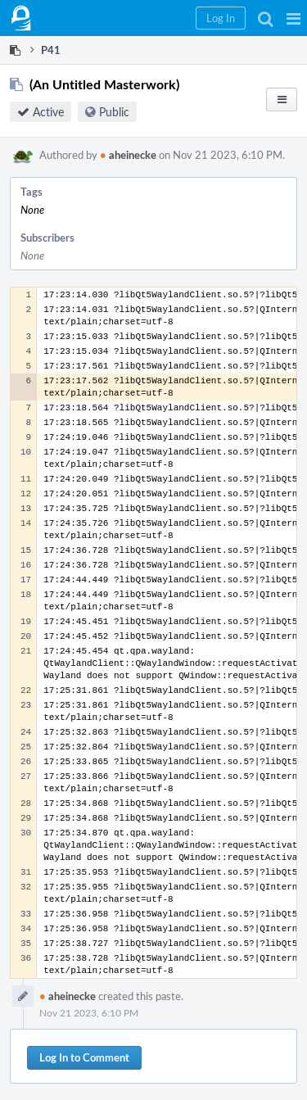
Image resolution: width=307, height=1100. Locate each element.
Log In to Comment (84, 1057)
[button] (293, 18)
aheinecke (128, 154)
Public (114, 112)
